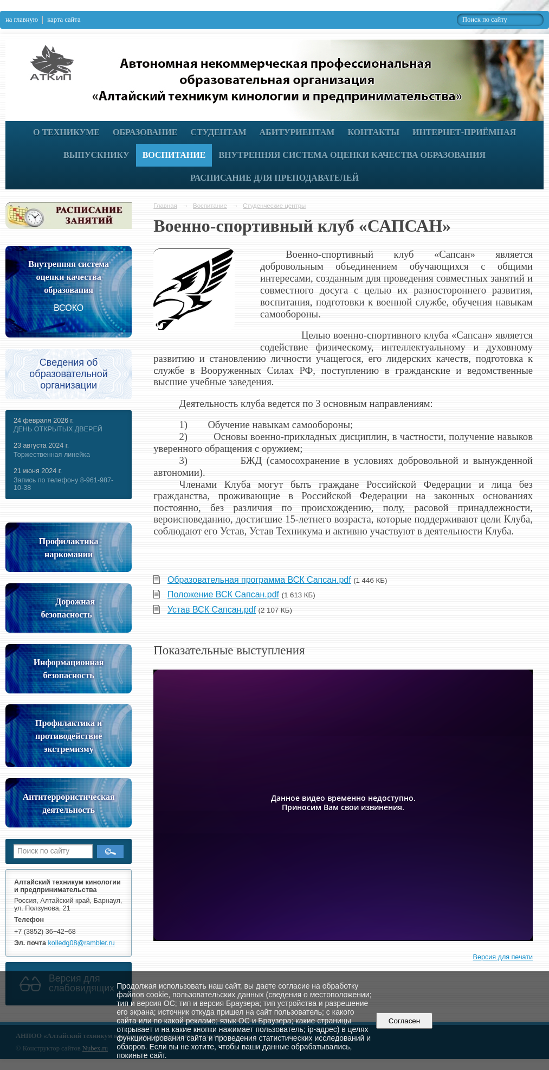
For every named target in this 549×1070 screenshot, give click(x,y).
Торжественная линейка (52, 454)
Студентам (219, 132)
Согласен (404, 1021)
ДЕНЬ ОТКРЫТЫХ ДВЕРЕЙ (58, 429)
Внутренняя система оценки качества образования (352, 155)
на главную (21, 19)
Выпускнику (96, 155)
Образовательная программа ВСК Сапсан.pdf (259, 579)
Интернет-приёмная (464, 132)
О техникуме (66, 132)
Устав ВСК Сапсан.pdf (211, 609)
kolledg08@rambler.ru (81, 943)
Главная (165, 205)
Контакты (373, 132)
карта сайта (63, 19)
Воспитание (174, 155)
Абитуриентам (297, 132)
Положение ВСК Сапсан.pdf (223, 594)
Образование (145, 132)
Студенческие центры (274, 205)
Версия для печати (503, 957)
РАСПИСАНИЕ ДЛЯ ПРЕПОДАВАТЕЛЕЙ (274, 177)
